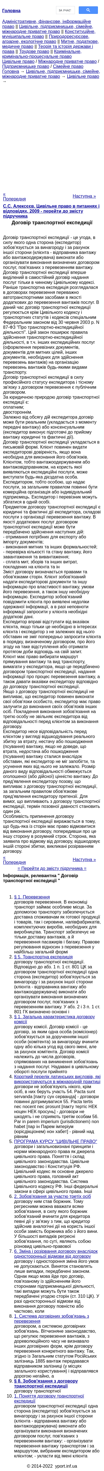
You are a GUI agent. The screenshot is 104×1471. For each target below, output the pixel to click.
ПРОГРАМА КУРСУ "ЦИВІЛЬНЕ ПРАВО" (55, 1141)
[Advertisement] (52, 136)
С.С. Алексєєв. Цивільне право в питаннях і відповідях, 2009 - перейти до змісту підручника (51, 211)
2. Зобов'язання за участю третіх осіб (52, 1196)
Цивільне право (18, 61)
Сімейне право (68, 66)
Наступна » (84, 196)
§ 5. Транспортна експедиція (43, 957)
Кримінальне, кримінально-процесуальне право (42, 54)
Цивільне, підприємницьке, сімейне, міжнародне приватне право (47, 29)
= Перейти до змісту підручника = (52, 868)
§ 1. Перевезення (32, 897)
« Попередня (14, 196)
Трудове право (34, 51)
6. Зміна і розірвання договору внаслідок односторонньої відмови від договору (56, 1254)
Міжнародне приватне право (67, 61)
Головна (10, 71)
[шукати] (65, 10)
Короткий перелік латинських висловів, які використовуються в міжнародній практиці (57, 1079)
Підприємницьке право (25, 66)
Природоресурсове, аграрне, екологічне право (45, 39)
